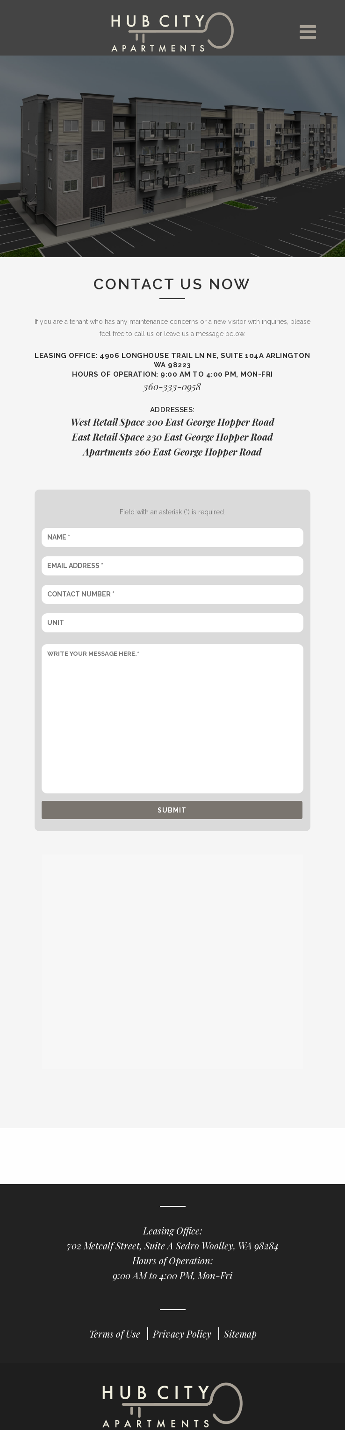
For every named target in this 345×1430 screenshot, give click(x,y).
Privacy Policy (183, 1334)
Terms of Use (116, 1334)
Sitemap (240, 1334)
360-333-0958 (172, 386)
